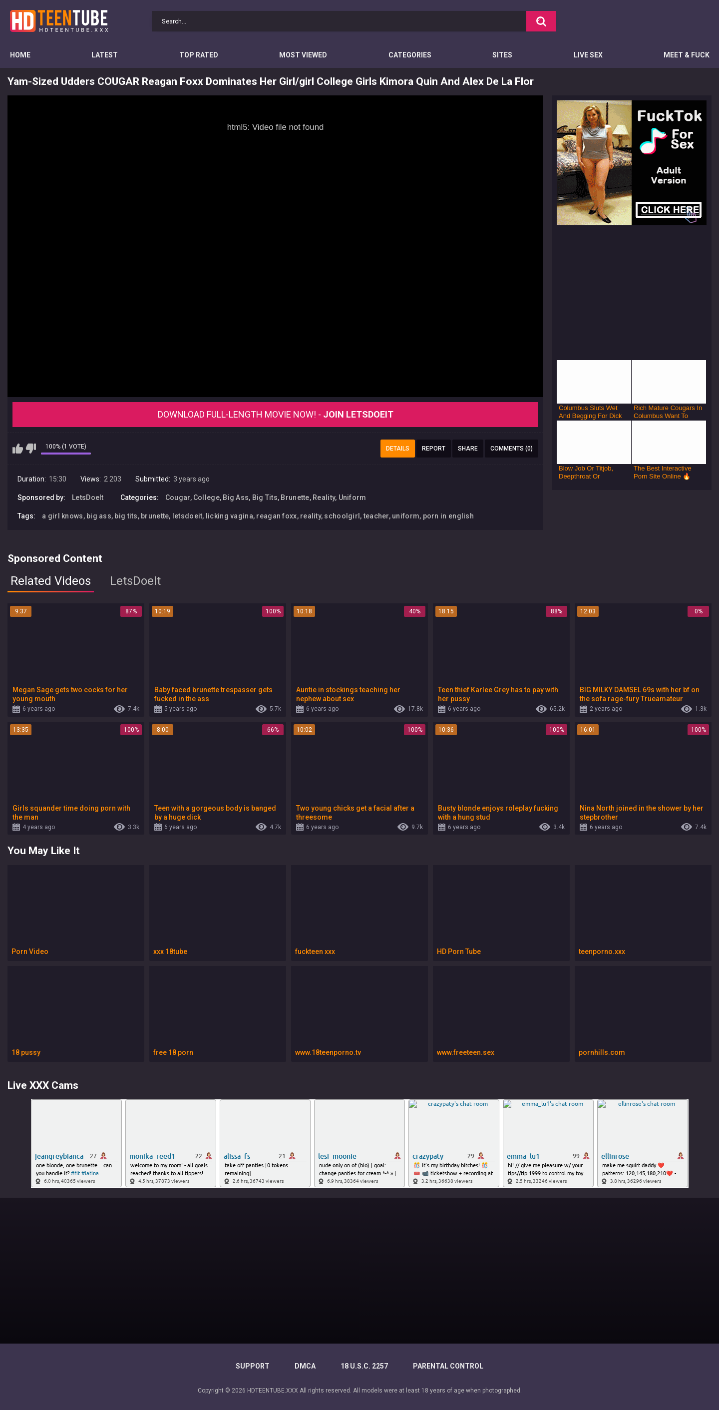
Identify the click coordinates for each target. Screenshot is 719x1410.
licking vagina (229, 516)
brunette (155, 516)
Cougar (177, 497)
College (206, 497)
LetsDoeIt (88, 497)
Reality (324, 497)
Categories (409, 55)
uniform (405, 516)
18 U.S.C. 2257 (364, 1366)
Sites (502, 55)
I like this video (17, 449)
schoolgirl (342, 516)
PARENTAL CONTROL (448, 1366)
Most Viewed (303, 55)
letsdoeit (187, 516)
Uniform (352, 497)
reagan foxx (276, 516)
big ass (98, 516)
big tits (125, 516)
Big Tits (265, 497)
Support (253, 1366)
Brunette (295, 497)
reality (310, 516)
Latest (104, 55)
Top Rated (198, 55)
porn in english (448, 516)
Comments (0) (511, 448)
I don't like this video (30, 449)
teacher (376, 516)
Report (433, 448)
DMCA (305, 1366)
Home (20, 55)
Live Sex (588, 55)
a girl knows (62, 516)
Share (468, 448)
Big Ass (236, 497)
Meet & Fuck (687, 55)
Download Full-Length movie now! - (275, 414)
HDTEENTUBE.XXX (272, 1390)
